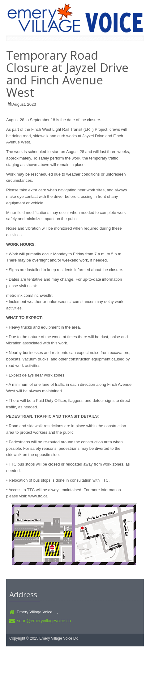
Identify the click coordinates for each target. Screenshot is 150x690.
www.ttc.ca (38, 496)
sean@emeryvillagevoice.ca (44, 620)
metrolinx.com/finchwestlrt (29, 295)
